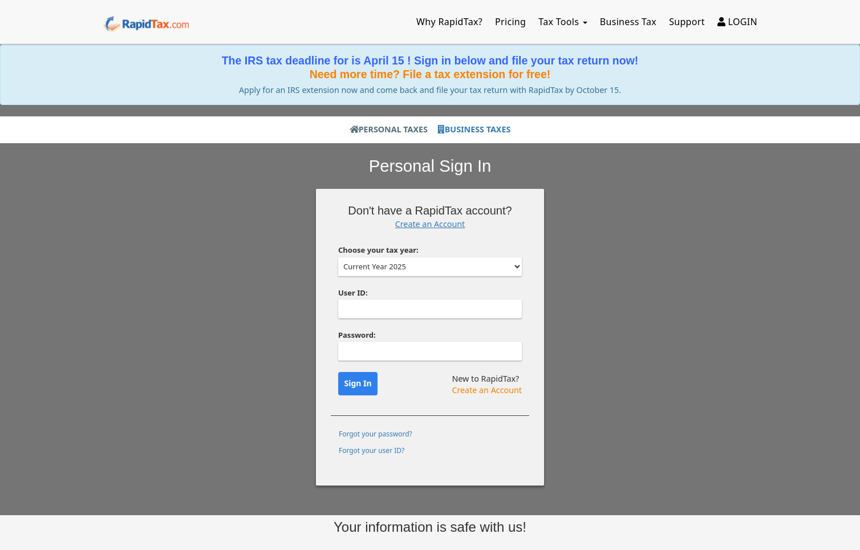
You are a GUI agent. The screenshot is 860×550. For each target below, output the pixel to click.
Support (687, 21)
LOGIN (737, 21)
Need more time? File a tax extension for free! (430, 74)
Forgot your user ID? (371, 450)
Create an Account (430, 224)
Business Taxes (473, 129)
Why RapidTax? (449, 21)
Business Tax (628, 21)
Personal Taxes (389, 129)
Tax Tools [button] (562, 21)
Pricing (510, 21)
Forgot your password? (375, 434)
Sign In (358, 383)
